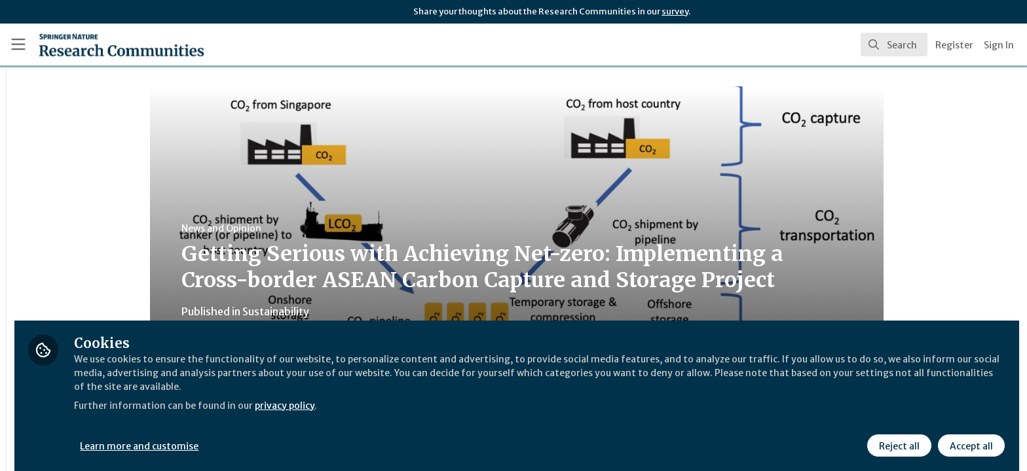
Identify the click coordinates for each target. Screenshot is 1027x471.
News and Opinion (302, 228)
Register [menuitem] (954, 45)
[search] (894, 44)
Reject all (897, 436)
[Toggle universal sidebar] (18, 44)
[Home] (105, 44)
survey (675, 11)
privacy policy (466, 395)
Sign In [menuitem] (999, 45)
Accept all (969, 436)
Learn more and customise (302, 436)
